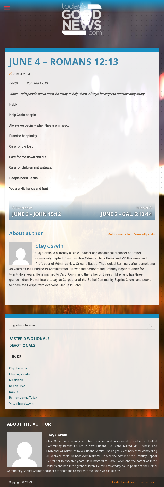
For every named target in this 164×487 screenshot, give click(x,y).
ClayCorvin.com (19, 368)
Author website (119, 234)
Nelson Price (17, 386)
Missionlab (16, 380)
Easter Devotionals (29, 338)
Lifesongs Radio (19, 374)
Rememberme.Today (23, 397)
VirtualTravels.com (21, 403)
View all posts (144, 234)
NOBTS (14, 391)
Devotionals (22, 345)
